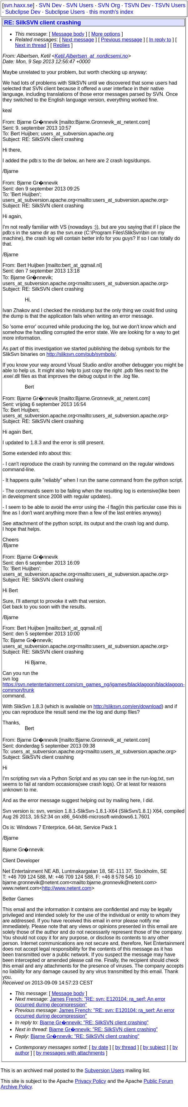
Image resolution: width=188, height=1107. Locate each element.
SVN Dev (50, 5)
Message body (68, 34)
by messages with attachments (70, 1053)
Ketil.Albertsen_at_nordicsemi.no (91, 56)
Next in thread (30, 45)
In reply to (160, 39)
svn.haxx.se (18, 5)
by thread (125, 1047)
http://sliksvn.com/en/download (128, 706)
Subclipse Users (65, 12)
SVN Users (79, 5)
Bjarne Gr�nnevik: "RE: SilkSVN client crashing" (94, 1022)
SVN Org (109, 5)
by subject (154, 1047)
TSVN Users (170, 5)
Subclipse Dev (22, 12)
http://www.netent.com (66, 888)
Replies (61, 45)
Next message (78, 39)
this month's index (111, 12)
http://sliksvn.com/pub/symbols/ (81, 354)
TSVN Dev (137, 5)
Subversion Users (104, 1070)
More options (105, 34)
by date (100, 1047)
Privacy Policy (90, 1081)
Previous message (121, 39)
